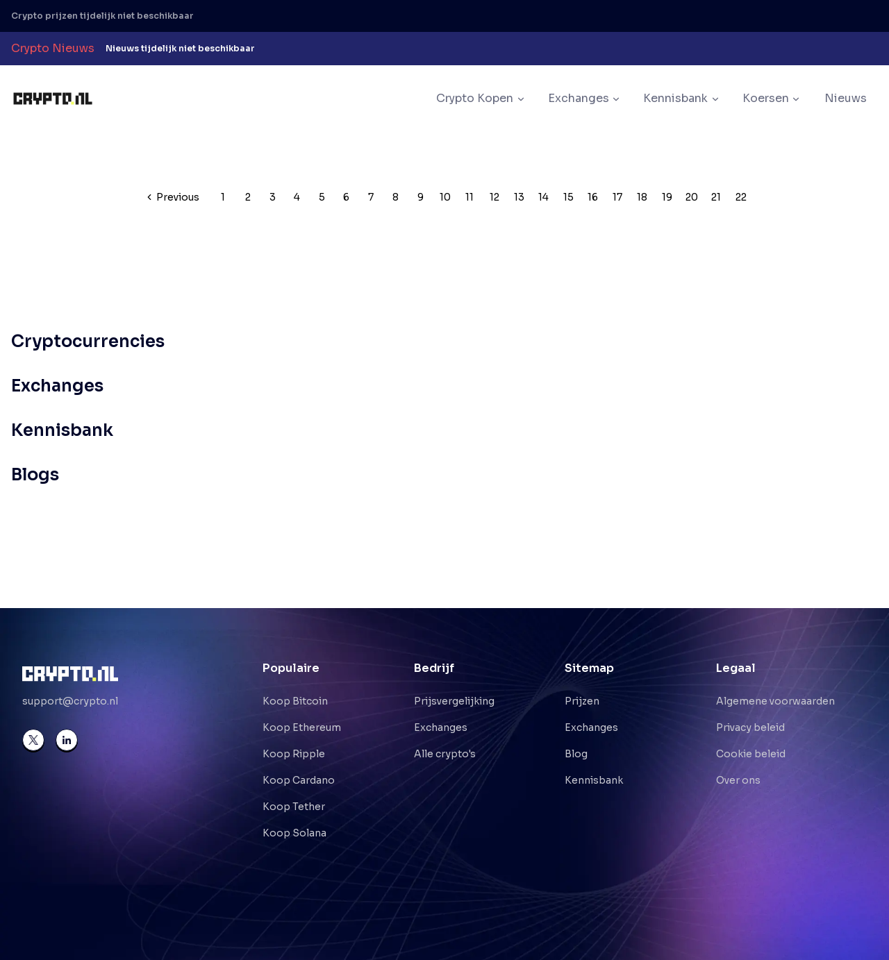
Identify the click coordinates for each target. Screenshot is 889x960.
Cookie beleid (751, 754)
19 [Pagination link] (667, 197)
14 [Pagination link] (543, 197)
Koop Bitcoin (295, 701)
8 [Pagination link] (395, 197)
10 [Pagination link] (445, 197)
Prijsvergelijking (454, 701)
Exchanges (440, 727)
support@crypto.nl (70, 701)
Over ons (738, 780)
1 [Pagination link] (223, 197)
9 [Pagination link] (420, 197)
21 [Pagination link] (716, 197)
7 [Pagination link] (371, 197)
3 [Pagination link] (272, 197)
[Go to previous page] (174, 197)
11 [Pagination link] (469, 197)
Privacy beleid (750, 727)
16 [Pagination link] (593, 197)
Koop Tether (294, 806)
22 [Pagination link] (741, 197)
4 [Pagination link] (297, 197)
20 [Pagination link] (692, 197)
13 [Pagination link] (519, 197)
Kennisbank (594, 780)
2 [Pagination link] (248, 197)
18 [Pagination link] (642, 197)
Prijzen (582, 701)
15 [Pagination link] (568, 197)
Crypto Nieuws (52, 48)
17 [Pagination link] (617, 197)
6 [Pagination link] (346, 197)
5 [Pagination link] (322, 197)
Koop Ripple (294, 754)
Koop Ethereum (302, 727)
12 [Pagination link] (494, 197)
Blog (576, 754)
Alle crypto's (445, 754)
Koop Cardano (299, 780)
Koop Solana (294, 833)
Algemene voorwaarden (775, 701)
